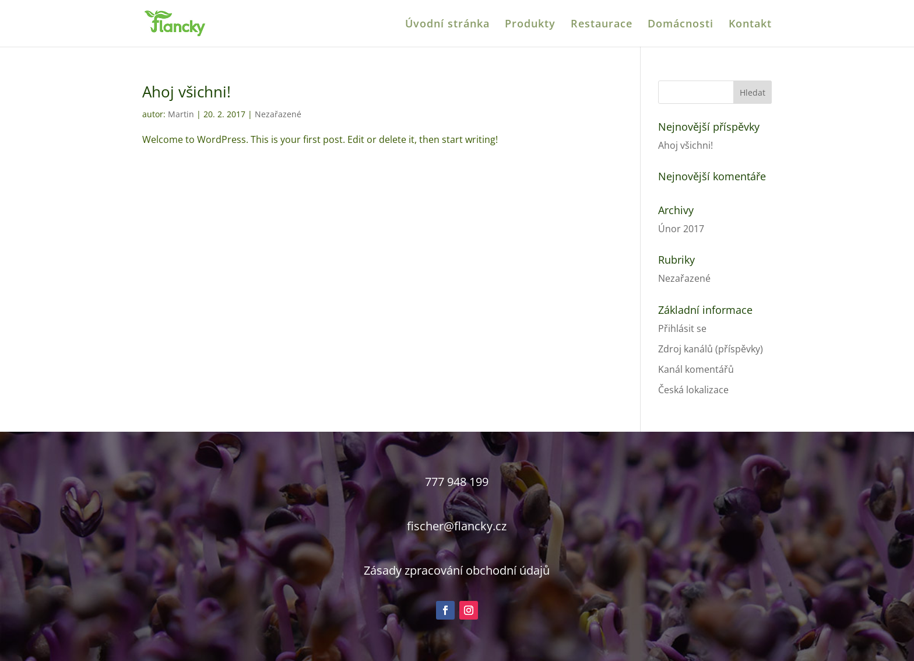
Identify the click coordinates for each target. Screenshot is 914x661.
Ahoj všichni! (186, 91)
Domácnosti (680, 24)
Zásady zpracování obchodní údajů (457, 570)
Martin (181, 114)
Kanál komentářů (696, 369)
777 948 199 (456, 481)
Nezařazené (278, 114)
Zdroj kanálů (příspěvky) (710, 348)
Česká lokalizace (693, 389)
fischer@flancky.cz (457, 526)
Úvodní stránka (447, 24)
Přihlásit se (682, 328)
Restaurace (601, 24)
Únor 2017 (681, 228)
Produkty (530, 24)
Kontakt (750, 24)
